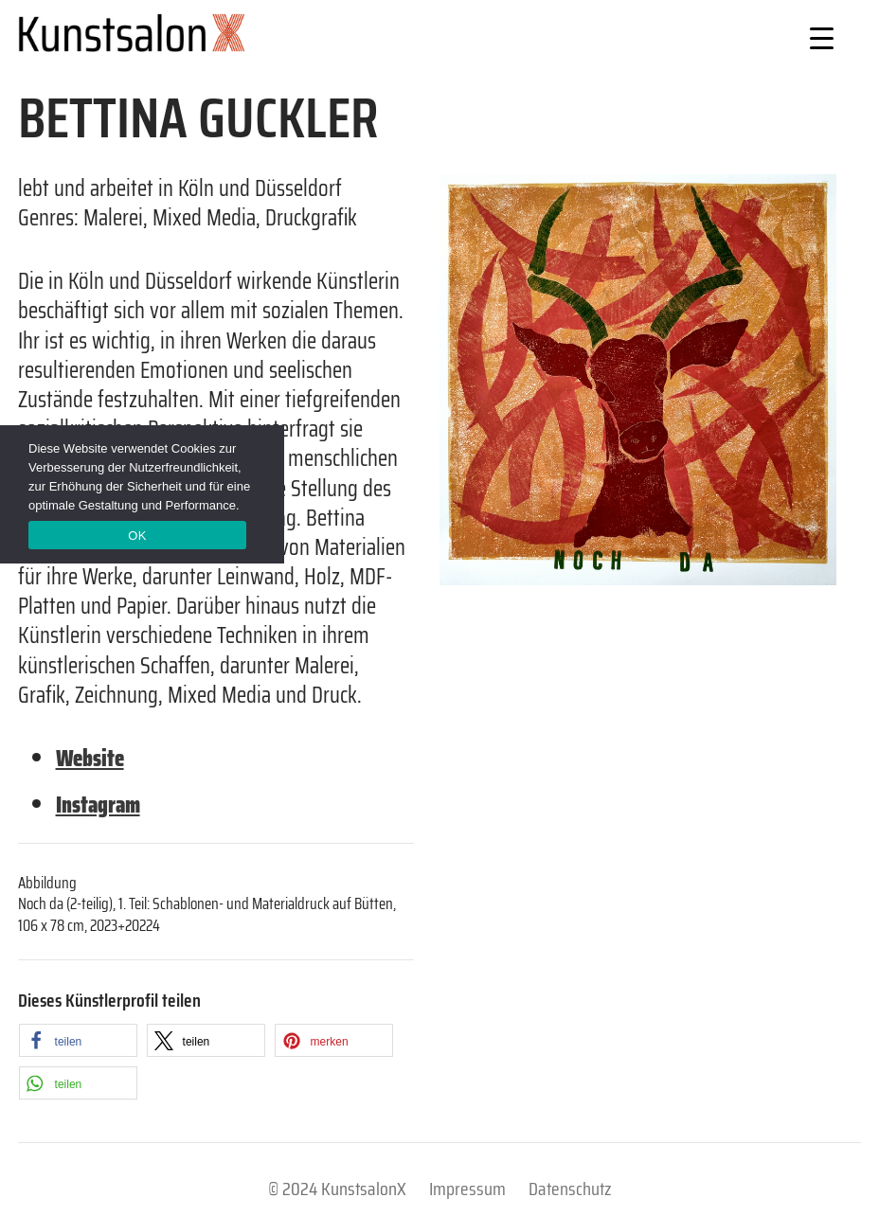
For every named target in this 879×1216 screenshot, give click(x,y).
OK (137, 535)
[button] (78, 1040)
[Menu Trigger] (822, 37)
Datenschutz (570, 1188)
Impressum (467, 1188)
